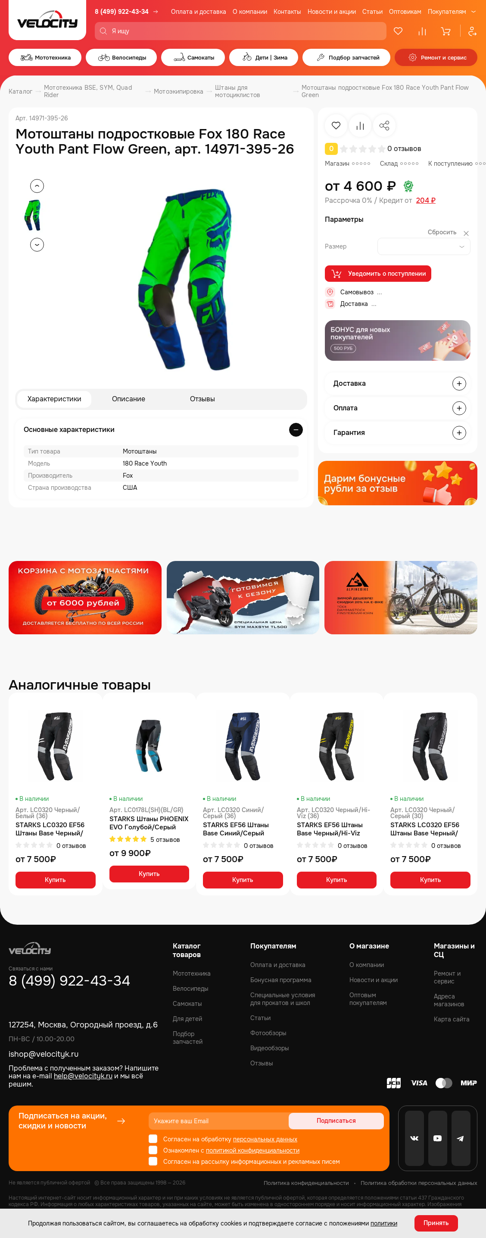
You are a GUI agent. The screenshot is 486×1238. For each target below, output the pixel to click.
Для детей (187, 1019)
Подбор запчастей (187, 1038)
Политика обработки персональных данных (419, 1183)
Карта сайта (452, 1019)
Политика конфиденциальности (306, 1183)
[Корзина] (446, 31)
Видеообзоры (269, 1048)
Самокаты (187, 1004)
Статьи (372, 12)
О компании (250, 12)
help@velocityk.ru (83, 1075)
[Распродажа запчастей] (85, 598)
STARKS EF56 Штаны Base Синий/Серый (236, 830)
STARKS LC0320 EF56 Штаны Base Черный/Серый (424, 830)
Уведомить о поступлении (378, 274)
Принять (436, 1223)
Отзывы (202, 399)
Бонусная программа (281, 980)
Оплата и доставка (198, 12)
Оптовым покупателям (368, 999)
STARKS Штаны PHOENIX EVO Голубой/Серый (148, 824)
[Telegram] (461, 1138)
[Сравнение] (422, 31)
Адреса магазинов (449, 1000)
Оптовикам (405, 12)
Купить (55, 881)
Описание (128, 399)
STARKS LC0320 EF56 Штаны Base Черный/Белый (50, 830)
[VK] (414, 1138)
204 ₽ (426, 200)
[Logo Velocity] (47, 20)
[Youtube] (437, 1138)
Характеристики (54, 399)
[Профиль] (468, 31)
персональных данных (265, 1139)
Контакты (287, 12)
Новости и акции (332, 12)
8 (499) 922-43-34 (122, 12)
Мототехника (192, 973)
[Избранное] (398, 31)
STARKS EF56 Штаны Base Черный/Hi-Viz (330, 830)
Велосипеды (191, 988)
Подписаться (351, 1121)
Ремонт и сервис (447, 977)
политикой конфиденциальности (252, 1150)
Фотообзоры (268, 1033)
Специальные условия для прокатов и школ (282, 999)
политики (384, 1223)
